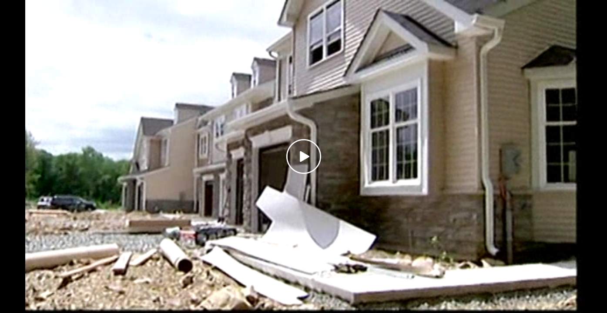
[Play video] (303, 156)
